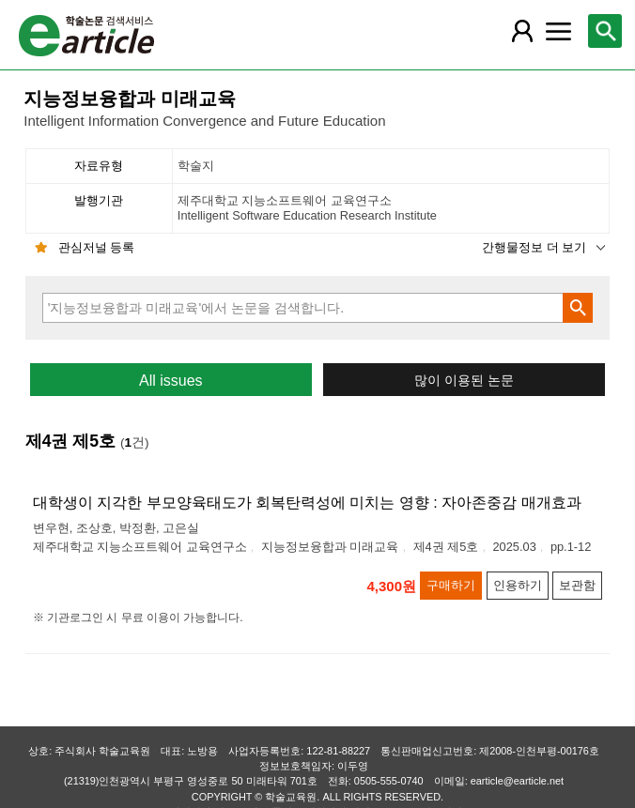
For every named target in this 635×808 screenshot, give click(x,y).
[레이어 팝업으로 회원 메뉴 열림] (522, 31)
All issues (171, 381)
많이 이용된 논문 (464, 381)
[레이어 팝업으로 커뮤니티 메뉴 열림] (559, 31)
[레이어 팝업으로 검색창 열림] (605, 31)
